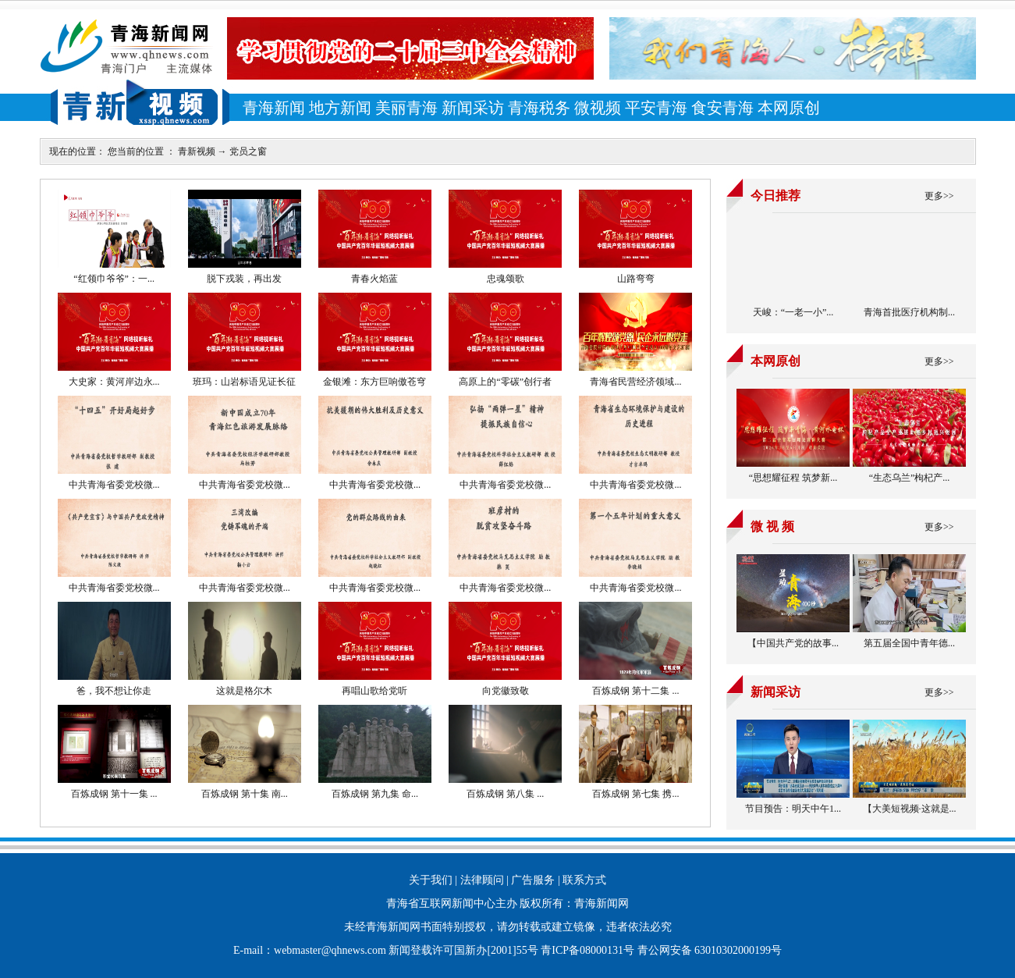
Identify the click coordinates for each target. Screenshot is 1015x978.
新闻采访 (473, 107)
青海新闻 (274, 107)
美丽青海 (406, 107)
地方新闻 (340, 107)
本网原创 (789, 107)
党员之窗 (248, 151)
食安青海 (722, 107)
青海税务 (539, 107)
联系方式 (584, 880)
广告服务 (533, 880)
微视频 (597, 107)
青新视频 (196, 151)
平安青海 (656, 107)
